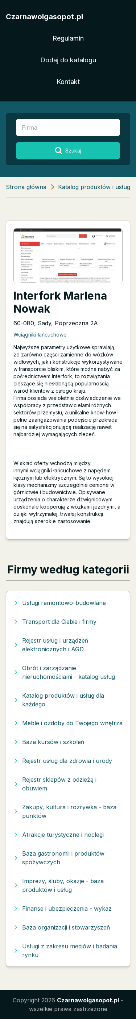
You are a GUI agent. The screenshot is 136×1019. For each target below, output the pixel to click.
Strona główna (26, 187)
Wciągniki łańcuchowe (40, 334)
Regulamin (68, 38)
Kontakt (68, 81)
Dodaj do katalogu (68, 60)
